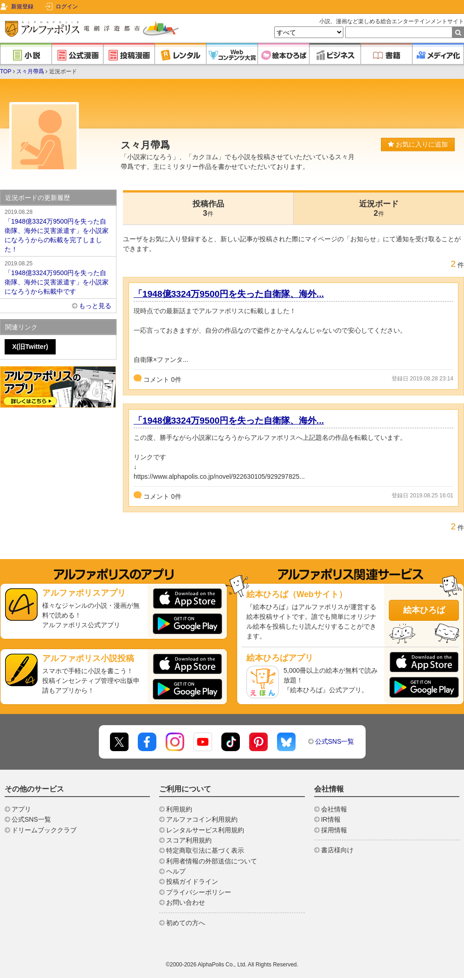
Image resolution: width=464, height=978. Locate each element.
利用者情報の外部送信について (211, 861)
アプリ (21, 809)
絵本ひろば (424, 610)
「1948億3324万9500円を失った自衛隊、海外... (229, 294)
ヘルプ (176, 871)
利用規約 (179, 809)
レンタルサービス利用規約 (205, 830)
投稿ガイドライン (192, 881)
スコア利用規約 (189, 840)
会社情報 (334, 809)
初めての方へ (185, 923)
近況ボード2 (379, 208)
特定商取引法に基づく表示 (205, 850)
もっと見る (95, 305)
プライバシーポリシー (198, 892)
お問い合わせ (185, 902)
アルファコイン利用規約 (202, 819)
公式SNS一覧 (334, 741)
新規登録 (22, 6)
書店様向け (337, 850)
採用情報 (334, 830)
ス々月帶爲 (30, 71)
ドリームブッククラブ (44, 830)
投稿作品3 (208, 208)
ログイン (67, 6)
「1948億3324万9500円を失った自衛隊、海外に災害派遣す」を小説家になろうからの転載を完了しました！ (58, 230)
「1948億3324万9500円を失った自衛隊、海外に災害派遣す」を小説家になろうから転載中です (58, 277)
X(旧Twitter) (30, 346)
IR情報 (331, 819)
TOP (5, 71)
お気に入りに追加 (418, 144)
